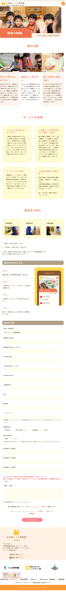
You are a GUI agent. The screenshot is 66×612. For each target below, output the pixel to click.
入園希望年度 (8, 386)
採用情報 (42, 591)
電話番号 (7, 405)
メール (16, 440)
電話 (8, 440)
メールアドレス (9, 414)
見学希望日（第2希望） (11, 459)
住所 (6, 395)
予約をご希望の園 (10, 330)
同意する (32, 515)
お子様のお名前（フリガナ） (13, 367)
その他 (47, 431)
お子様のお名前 (9, 358)
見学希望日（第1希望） (11, 450)
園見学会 (9, 431)
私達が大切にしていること (22, 587)
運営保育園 (37, 587)
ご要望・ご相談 (9, 487)
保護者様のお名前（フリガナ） (14, 348)
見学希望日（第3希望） (11, 468)
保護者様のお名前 (10, 339)
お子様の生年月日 (10, 377)
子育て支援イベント (22, 431)
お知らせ (47, 587)
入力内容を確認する (32, 521)
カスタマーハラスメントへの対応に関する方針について (33, 594)
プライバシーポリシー (35, 508)
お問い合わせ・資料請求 (28, 591)
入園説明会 (37, 431)
